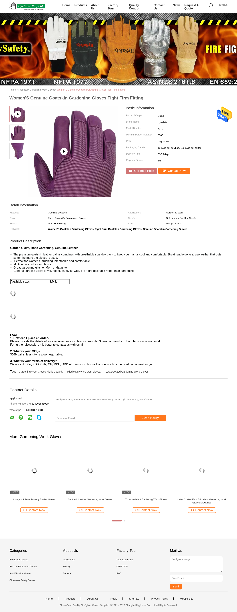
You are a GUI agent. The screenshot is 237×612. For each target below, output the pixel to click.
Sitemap (134, 598)
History (66, 566)
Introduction (69, 559)
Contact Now (174, 171)
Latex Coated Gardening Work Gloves (126, 371)
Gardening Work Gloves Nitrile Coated (40, 371)
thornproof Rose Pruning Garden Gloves (34, 499)
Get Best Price (141, 171)
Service (67, 573)
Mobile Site (186, 598)
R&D (119, 573)
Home (66, 5)
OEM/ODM (122, 566)
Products (80, 5)
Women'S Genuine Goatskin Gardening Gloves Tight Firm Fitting (91, 89)
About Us (95, 7)
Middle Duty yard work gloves (83, 371)
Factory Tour (113, 7)
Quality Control (134, 7)
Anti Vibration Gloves (20, 573)
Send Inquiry (150, 417)
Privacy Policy (159, 598)
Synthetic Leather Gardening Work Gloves (90, 499)
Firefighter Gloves (18, 559)
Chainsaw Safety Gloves (22, 580)
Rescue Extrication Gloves (23, 566)
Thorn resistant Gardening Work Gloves (146, 499)
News (176, 5)
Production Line (125, 559)
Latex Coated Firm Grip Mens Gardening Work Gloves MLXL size (202, 501)
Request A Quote (191, 7)
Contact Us (159, 7)
